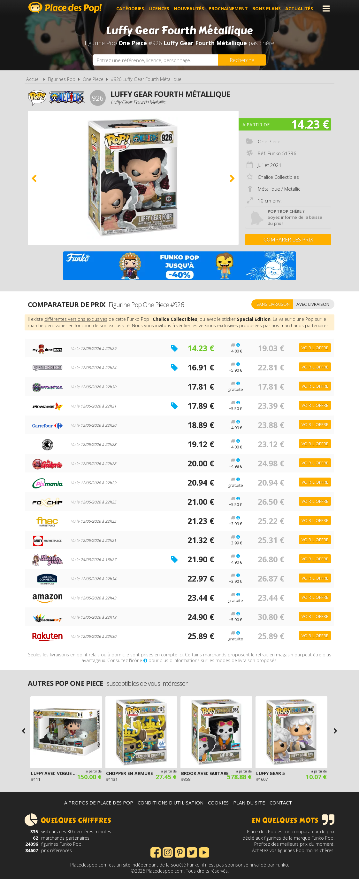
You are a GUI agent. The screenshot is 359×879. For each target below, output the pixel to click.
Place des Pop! (65, 7)
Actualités (299, 8)
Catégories (130, 8)
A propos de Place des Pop (98, 802)
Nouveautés (189, 8)
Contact (281, 802)
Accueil (33, 79)
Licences (159, 8)
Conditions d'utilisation (170, 802)
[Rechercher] (242, 60)
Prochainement (228, 8)
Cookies (218, 802)
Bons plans (266, 8)
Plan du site (249, 802)
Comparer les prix (288, 239)
